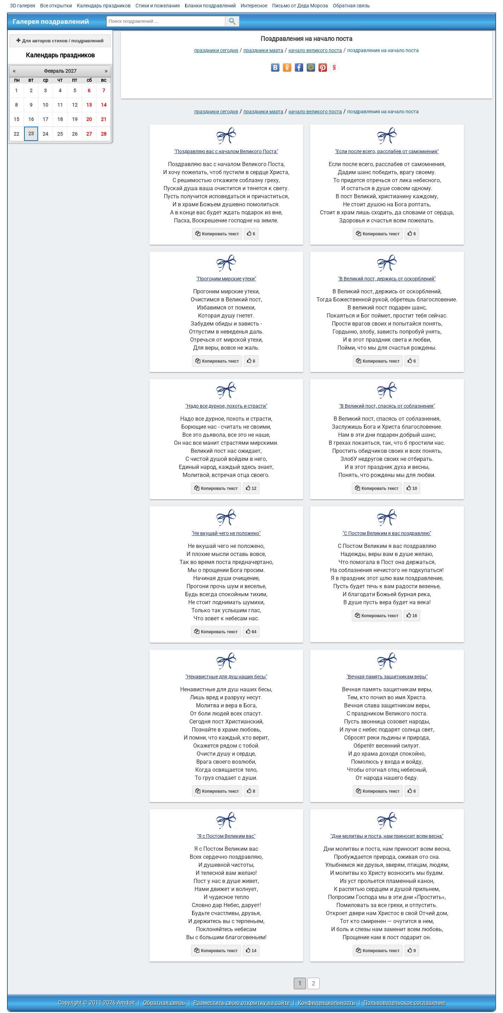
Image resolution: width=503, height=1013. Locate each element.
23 (31, 133)
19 (75, 119)
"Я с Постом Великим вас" (226, 836)
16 (31, 119)
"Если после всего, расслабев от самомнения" (387, 151)
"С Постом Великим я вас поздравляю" (387, 533)
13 (89, 105)
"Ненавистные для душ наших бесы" (226, 676)
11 (60, 105)
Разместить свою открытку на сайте (242, 1002)
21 (104, 119)
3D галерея (22, 5)
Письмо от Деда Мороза (300, 5)
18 (60, 119)
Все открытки (56, 5)
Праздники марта (263, 50)
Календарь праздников (104, 5)
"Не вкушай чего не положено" (226, 533)
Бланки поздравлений (210, 5)
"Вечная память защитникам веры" (387, 676)
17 (45, 119)
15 (16, 119)
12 (75, 105)
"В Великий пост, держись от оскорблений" (387, 278)
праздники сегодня (216, 50)
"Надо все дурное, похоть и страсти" (226, 406)
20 (89, 119)
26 (75, 134)
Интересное (254, 5)
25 (60, 134)
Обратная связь (351, 5)
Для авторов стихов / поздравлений (59, 40)
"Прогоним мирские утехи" (226, 278)
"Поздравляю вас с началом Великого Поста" (226, 151)
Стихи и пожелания (158, 5)
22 (16, 134)
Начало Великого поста (315, 50)
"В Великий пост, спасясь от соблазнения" (387, 406)
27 (89, 134)
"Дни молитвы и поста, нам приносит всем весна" (386, 836)
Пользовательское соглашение (404, 1002)
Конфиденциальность (326, 1002)
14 (104, 105)
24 (45, 134)
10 (45, 105)
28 (104, 134)
